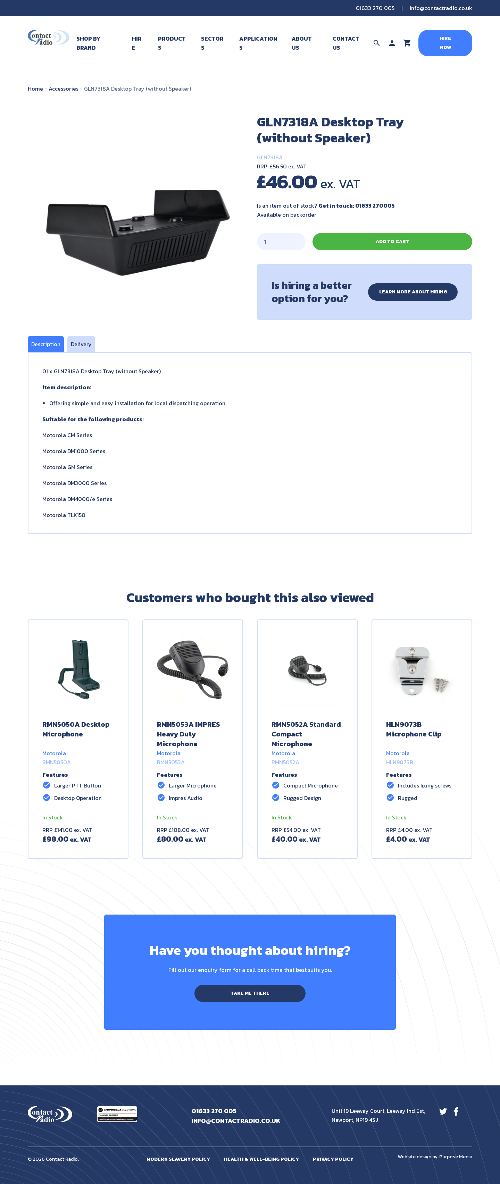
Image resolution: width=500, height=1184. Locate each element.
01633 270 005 (375, 8)
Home (35, 88)
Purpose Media (455, 1157)
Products (172, 43)
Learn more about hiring (413, 291)
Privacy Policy (333, 1159)
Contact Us (346, 43)
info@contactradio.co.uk (440, 8)
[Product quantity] (281, 241)
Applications (258, 43)
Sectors (212, 43)
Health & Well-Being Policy (261, 1159)
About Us (302, 43)
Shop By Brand (88, 43)
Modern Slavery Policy (178, 1159)
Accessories (63, 88)
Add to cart (392, 241)
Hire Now (445, 43)
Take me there (250, 993)
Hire (137, 43)
